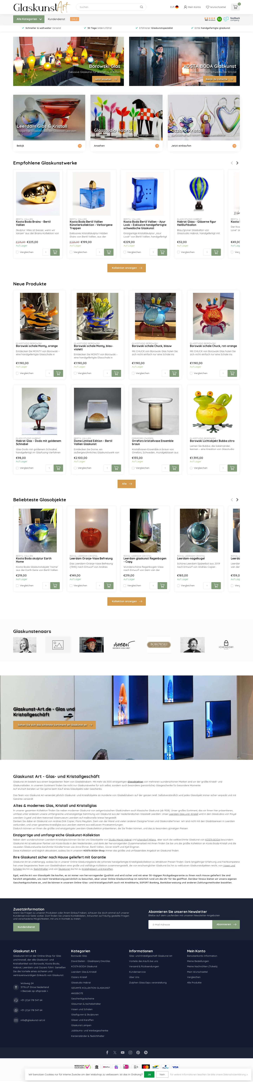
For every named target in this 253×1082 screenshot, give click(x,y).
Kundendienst (56, 19)
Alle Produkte (194, 982)
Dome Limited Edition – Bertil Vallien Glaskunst (93, 442)
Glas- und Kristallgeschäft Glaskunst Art (150, 955)
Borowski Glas (79, 955)
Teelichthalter (41, 869)
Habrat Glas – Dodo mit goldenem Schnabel (38, 442)
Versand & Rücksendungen (144, 966)
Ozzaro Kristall (79, 977)
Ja (149, 1074)
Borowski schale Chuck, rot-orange (213, 346)
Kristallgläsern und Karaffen (97, 869)
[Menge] (45, 252)
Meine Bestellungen (198, 961)
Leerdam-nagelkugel (191, 558)
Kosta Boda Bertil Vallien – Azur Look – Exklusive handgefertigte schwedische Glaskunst (145, 225)
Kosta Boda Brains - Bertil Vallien (33, 223)
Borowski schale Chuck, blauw (152, 346)
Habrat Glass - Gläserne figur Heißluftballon (196, 223)
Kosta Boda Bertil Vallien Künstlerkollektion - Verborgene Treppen (91, 225)
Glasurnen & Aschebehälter (86, 1003)
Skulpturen (64, 869)
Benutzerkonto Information (202, 955)
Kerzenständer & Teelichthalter (87, 1036)
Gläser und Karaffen (82, 1020)
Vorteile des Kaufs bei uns (143, 961)
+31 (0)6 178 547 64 (31, 1000)
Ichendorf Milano (146, 839)
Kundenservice (137, 971)
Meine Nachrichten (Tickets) (202, 966)
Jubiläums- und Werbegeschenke (89, 1030)
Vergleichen (26, 252)
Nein (162, 1074)
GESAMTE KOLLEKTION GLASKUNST (90, 987)
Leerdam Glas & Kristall (83, 971)
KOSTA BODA (212, 839)
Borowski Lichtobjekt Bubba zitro (212, 441)
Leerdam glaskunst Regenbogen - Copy (145, 560)
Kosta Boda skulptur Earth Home (33, 560)
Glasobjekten (135, 781)
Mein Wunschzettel (197, 971)
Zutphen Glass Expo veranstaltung (148, 982)
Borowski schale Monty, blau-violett (93, 347)
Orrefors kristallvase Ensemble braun (152, 442)
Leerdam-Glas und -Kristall (183, 814)
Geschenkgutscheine (82, 998)
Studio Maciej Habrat (120, 839)
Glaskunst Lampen (81, 1025)
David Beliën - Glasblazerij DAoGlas (90, 961)
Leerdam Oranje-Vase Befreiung (91, 558)
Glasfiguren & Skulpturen (85, 1014)
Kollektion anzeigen (127, 268)
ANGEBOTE (77, 993)
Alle (127, 484)
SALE (75, 19)
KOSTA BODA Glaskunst (84, 966)
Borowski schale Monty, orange (37, 346)
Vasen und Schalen (81, 1009)
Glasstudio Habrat (81, 982)
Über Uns (134, 977)
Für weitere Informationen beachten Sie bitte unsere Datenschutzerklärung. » (209, 1074)
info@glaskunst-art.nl (33, 1020)
